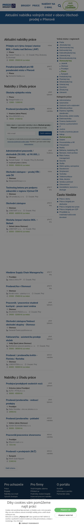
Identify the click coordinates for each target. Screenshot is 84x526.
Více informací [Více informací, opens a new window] (18, 521)
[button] (28, 523)
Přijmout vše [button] (65, 510)
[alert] (42, 263)
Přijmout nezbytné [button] (65, 515)
